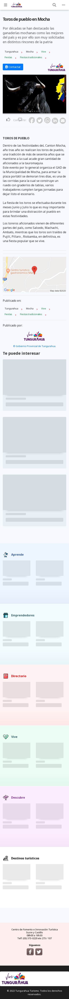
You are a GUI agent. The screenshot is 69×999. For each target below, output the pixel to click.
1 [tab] (30, 111)
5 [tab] (39, 111)
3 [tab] (34, 111)
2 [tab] (32, 111)
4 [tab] (37, 111)
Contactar (13, 67)
